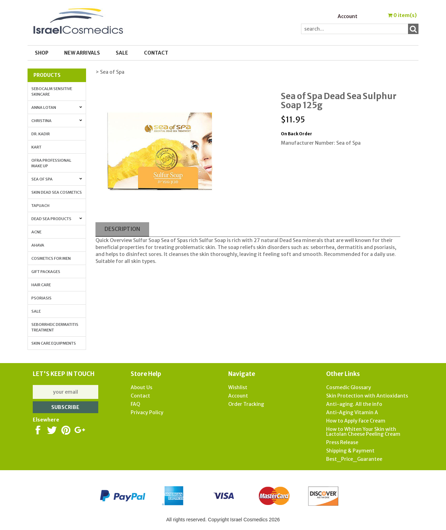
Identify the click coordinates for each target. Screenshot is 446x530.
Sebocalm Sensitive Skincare (51, 91)
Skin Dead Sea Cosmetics (56, 192)
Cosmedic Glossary (348, 387)
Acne (36, 232)
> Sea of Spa (109, 72)
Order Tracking (246, 404)
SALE (122, 53)
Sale (36, 311)
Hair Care (41, 284)
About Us (141, 387)
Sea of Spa (56, 179)
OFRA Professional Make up (51, 163)
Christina (56, 120)
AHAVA (37, 245)
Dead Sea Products (56, 218)
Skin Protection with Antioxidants (367, 396)
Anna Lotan (56, 107)
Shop (41, 53)
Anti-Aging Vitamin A (352, 412)
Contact (156, 53)
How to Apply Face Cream (355, 421)
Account (347, 16)
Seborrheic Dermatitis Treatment (54, 327)
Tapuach (40, 205)
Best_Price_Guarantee (354, 459)
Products (47, 75)
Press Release (342, 442)
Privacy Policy (147, 412)
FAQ (135, 404)
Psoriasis (41, 298)
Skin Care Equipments (53, 343)
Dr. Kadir (40, 133)
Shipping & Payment (350, 451)
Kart (36, 147)
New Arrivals (82, 53)
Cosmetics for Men (51, 258)
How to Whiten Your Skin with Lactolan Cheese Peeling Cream (363, 431)
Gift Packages (45, 271)
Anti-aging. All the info (354, 404)
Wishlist (237, 387)
